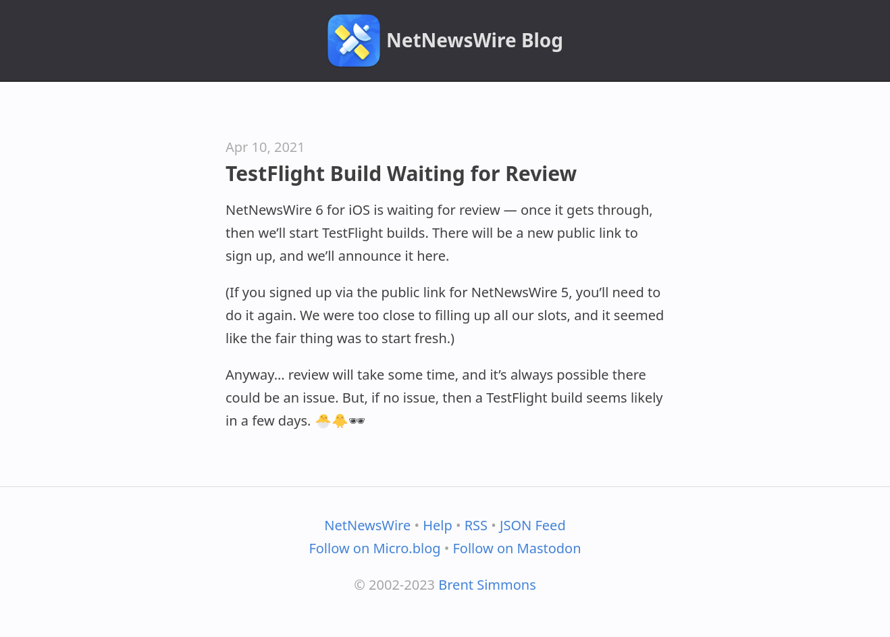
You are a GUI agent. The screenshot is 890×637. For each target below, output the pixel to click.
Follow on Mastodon (516, 548)
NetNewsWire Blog (474, 40)
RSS (476, 525)
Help (437, 525)
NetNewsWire (367, 525)
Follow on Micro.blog (374, 548)
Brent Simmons (487, 585)
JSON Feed (533, 525)
